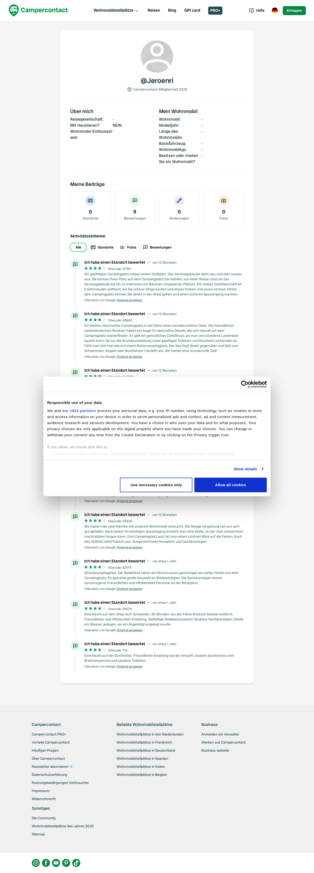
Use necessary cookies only (156, 485)
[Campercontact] (38, 10)
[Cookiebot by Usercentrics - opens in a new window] (245, 384)
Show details (245, 469)
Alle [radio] (78, 247)
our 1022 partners (79, 410)
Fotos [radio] (128, 247)
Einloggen (294, 10)
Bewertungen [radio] (157, 247)
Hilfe (257, 10)
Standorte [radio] (102, 247)
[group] (157, 247)
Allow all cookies (230, 485)
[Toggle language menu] (275, 11)
